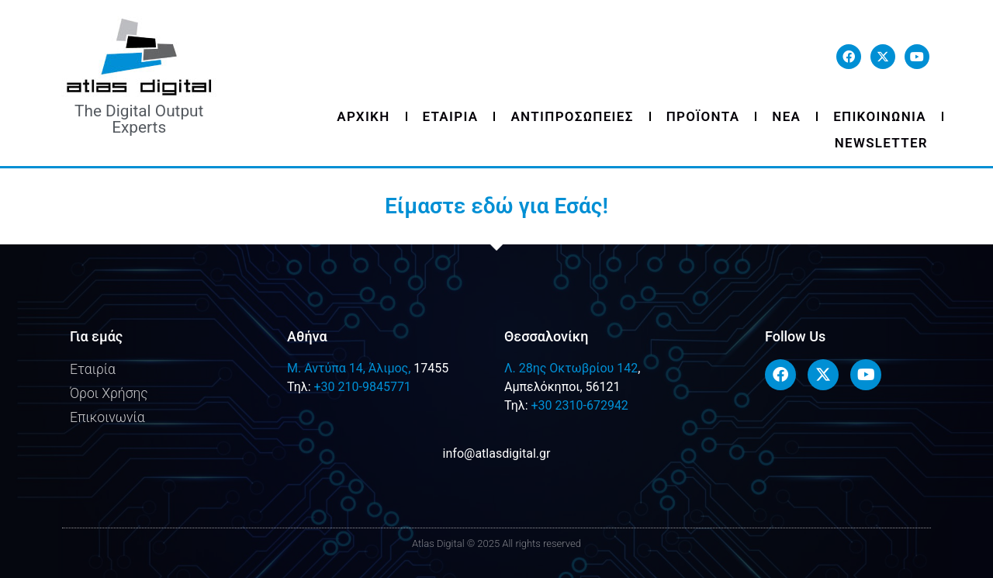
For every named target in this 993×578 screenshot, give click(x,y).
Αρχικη (363, 116)
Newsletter (881, 143)
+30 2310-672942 (579, 405)
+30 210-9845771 (361, 386)
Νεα (786, 116)
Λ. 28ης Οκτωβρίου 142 (571, 368)
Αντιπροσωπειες (571, 116)
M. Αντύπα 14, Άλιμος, (348, 368)
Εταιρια (451, 116)
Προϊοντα (703, 116)
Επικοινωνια (879, 116)
